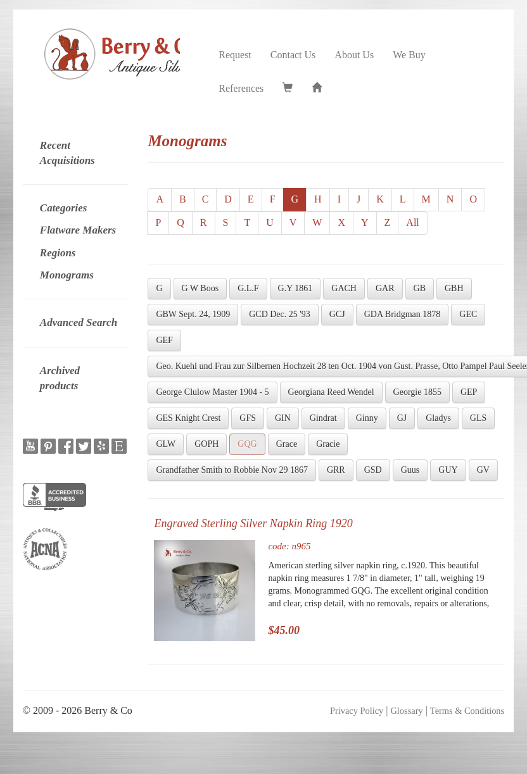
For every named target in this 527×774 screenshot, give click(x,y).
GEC (468, 314)
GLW (165, 444)
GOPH (206, 444)
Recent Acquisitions (67, 152)
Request (235, 54)
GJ (402, 418)
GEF (164, 340)
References (241, 88)
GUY (447, 470)
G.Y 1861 (295, 288)
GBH (454, 288)
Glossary (406, 711)
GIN (283, 418)
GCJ (337, 314)
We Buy (409, 54)
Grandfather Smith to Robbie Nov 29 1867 (232, 470)
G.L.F (248, 288)
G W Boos (200, 288)
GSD (373, 470)
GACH (344, 288)
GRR (336, 470)
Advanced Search (78, 322)
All (412, 222)
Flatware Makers (78, 230)
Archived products (60, 378)
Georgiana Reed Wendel (331, 392)
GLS (478, 418)
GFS (247, 418)
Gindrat (323, 418)
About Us (354, 54)
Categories (63, 208)
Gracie (328, 444)
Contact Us (293, 54)
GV (483, 470)
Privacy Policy (356, 711)
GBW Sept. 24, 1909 (193, 314)
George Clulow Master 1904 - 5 (212, 392)
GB (420, 288)
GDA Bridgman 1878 (402, 314)
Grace (286, 444)
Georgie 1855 (417, 392)
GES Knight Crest (188, 418)
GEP (468, 392)
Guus (410, 470)
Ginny (367, 418)
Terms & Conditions (467, 711)
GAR (385, 288)
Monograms (67, 275)
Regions (58, 253)
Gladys (438, 418)
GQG (247, 444)
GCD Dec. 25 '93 (279, 314)
